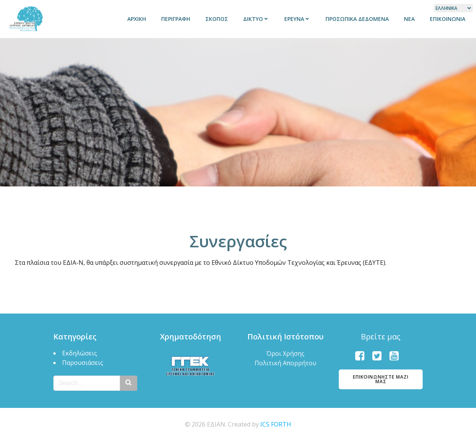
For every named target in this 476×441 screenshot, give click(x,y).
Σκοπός (216, 18)
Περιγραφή (175, 18)
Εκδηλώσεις (79, 353)
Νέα (409, 18)
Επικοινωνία (447, 18)
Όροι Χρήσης (285, 353)
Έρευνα (297, 18)
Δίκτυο (256, 18)
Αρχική (136, 18)
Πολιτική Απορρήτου (285, 363)
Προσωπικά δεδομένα (357, 18)
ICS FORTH (275, 424)
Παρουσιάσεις (82, 362)
